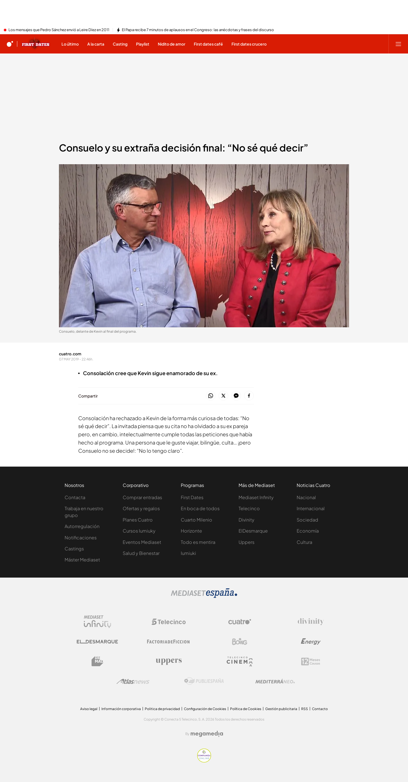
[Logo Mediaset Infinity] (97, 622)
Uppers (246, 542)
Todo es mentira (198, 542)
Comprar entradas (142, 497)
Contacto (320, 709)
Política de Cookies (245, 709)
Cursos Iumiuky (139, 531)
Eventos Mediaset (142, 542)
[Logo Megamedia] (207, 734)
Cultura (304, 542)
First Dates (192, 497)
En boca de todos (200, 508)
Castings (74, 549)
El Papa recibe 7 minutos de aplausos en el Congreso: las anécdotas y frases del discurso (198, 30)
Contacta (75, 497)
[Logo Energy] (311, 641)
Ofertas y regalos (141, 508)
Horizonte (191, 531)
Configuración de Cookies (205, 709)
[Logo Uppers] (168, 661)
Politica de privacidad (162, 709)
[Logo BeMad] (97, 661)
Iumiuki (188, 553)
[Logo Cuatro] (239, 622)
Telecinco (249, 508)
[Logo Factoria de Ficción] (168, 641)
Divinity (246, 520)
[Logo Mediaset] (204, 596)
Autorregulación (82, 526)
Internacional (311, 508)
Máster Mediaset (82, 560)
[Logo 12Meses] (310, 661)
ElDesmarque (253, 531)
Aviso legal (88, 709)
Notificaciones (81, 537)
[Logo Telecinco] (169, 622)
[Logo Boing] (239, 641)
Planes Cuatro (138, 520)
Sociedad (307, 520)
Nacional (306, 497)
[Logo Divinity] (311, 622)
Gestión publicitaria (281, 709)
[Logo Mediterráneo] (275, 681)
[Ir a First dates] (35, 44)
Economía (308, 531)
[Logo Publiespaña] (204, 681)
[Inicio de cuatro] (10, 44)
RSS (304, 709)
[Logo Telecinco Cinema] (240, 661)
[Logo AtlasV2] (133, 681)
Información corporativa (121, 709)
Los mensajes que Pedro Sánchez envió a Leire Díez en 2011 (58, 30)
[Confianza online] (204, 761)
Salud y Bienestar (141, 553)
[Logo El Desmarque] (97, 642)
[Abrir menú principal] (398, 44)
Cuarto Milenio (196, 520)
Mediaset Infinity (256, 497)
